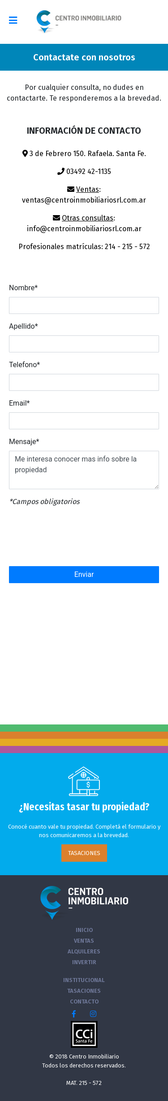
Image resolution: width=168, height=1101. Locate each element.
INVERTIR (84, 962)
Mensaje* (24, 441)
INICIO (84, 930)
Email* (19, 403)
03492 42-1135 (84, 171)
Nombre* (23, 288)
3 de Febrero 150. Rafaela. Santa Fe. (84, 153)
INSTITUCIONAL (84, 980)
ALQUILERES (84, 951)
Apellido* (23, 326)
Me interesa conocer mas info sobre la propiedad (84, 470)
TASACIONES (84, 853)
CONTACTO (84, 1001)
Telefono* (24, 364)
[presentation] (75, 537)
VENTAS (84, 940)
